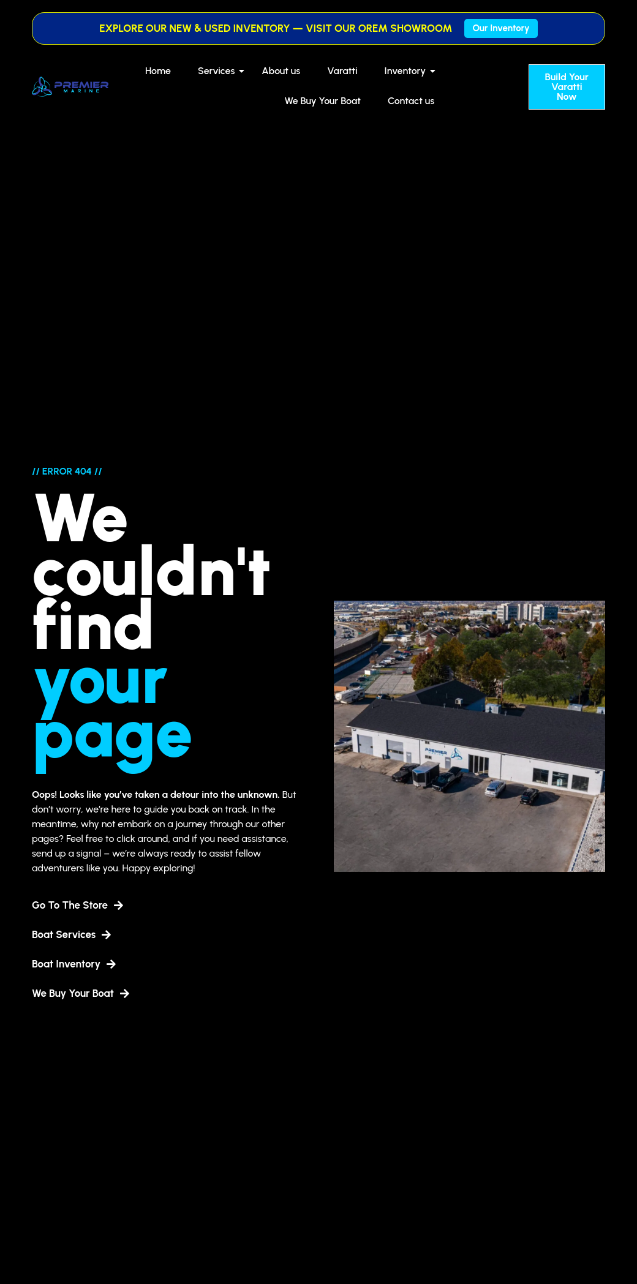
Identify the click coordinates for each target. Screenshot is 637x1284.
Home (158, 71)
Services (218, 71)
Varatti (342, 71)
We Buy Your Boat (322, 101)
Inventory (408, 71)
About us (281, 71)
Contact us (411, 101)
